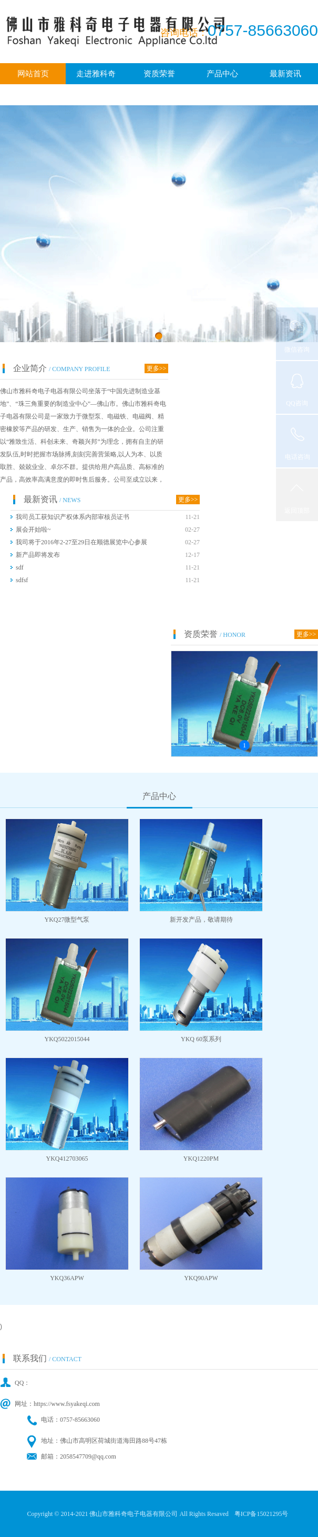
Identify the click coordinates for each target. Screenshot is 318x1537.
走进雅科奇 (96, 73)
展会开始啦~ (33, 529)
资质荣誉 (159, 73)
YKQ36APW (67, 1278)
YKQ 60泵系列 (201, 1039)
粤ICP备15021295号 (261, 1514)
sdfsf (22, 580)
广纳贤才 (96, 95)
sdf (20, 567)
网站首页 (33, 73)
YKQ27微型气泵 (67, 919)
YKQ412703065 (67, 1158)
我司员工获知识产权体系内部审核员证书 (72, 517)
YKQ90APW (201, 1278)
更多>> (157, 368)
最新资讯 (285, 73)
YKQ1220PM (201, 1158)
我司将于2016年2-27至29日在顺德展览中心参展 (81, 542)
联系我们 (159, 95)
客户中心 (33, 95)
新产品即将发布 (38, 554)
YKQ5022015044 (67, 1039)
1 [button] (244, 745)
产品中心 (222, 73)
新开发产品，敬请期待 (201, 919)
